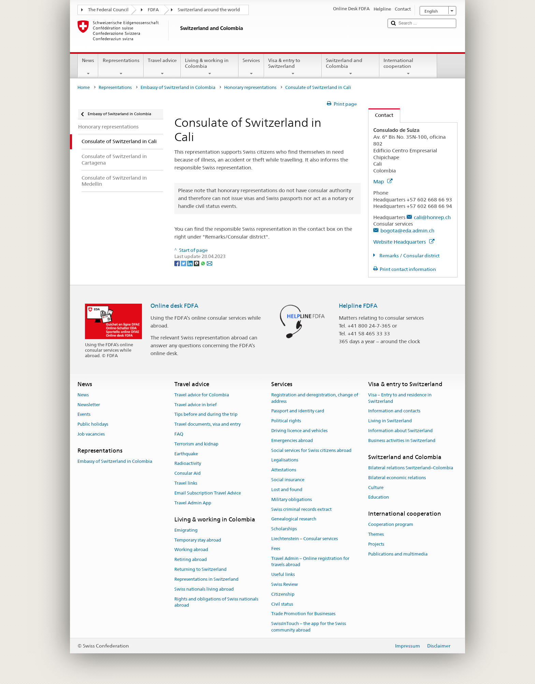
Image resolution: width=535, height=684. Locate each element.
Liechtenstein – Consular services (304, 538)
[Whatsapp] (203, 262)
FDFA (153, 9)
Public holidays (92, 424)
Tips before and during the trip (205, 414)
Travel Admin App (192, 502)
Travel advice (162, 67)
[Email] (209, 262)
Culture (376, 487)
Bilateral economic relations (397, 477)
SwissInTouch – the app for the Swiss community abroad (308, 627)
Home (83, 87)
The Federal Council (108, 9)
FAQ (178, 434)
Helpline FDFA (358, 305)
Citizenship (282, 594)
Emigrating (186, 530)
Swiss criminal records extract (301, 509)
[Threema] (197, 262)
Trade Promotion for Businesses (303, 614)
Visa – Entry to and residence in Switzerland (400, 398)
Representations (121, 67)
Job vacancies (91, 434)
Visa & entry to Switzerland (292, 67)
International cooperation (408, 67)
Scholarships (284, 528)
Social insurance (287, 479)
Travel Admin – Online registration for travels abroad (310, 561)
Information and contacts (394, 411)
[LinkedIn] (190, 262)
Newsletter (88, 404)
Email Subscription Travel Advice (207, 493)
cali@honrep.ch (432, 217)
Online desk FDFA (174, 305)
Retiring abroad (190, 559)
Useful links (283, 574)
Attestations (283, 470)
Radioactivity (187, 463)
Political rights (286, 420)
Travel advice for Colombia (201, 394)
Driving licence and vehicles (299, 430)
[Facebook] (177, 262)
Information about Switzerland (400, 430)
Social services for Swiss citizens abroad (311, 450)
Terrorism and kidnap (196, 443)
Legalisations (284, 460)
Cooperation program (390, 524)
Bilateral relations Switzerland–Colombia (410, 467)
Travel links (185, 483)
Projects (376, 544)
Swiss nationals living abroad (204, 589)
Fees (275, 548)
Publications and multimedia (398, 554)
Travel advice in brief (195, 404)
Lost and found (286, 489)
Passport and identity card (297, 411)
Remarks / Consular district (408, 255)
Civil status (282, 604)
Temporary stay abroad (197, 540)
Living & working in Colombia (209, 67)
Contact (380, 115)
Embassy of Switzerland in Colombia (178, 87)
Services (251, 67)
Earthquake (186, 453)
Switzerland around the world (209, 9)
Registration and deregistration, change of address (314, 398)
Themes (376, 534)
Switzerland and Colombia (350, 67)
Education (378, 497)
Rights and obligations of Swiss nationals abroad (216, 602)
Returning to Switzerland (200, 569)
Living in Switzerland (390, 420)
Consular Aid (187, 473)
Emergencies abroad (292, 440)
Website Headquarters (403, 242)
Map (382, 181)
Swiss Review (284, 584)
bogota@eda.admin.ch (407, 230)
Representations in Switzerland (206, 579)
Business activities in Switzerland (401, 440)
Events (83, 414)
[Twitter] (184, 262)
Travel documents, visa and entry (207, 424)
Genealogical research (293, 519)
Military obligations (291, 499)
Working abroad (191, 549)
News (88, 67)
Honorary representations (250, 87)
